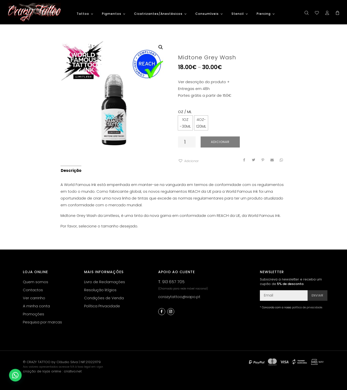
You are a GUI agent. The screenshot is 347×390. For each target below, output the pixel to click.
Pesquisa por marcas (42, 322)
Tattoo (83, 14)
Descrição (71, 170)
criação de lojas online (42, 371)
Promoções (33, 314)
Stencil (238, 14)
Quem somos (35, 281)
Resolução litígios (100, 289)
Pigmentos (111, 14)
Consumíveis (207, 14)
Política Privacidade (102, 306)
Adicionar (220, 142)
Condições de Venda (104, 298)
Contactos (33, 289)
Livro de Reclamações (104, 281)
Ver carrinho (34, 298)
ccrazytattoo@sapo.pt (179, 296)
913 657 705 (173, 282)
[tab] (70, 170)
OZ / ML (185, 111)
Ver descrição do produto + (203, 81)
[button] (188, 161)
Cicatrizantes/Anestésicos (158, 14)
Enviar (317, 295)
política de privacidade (307, 307)
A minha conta (36, 306)
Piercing (264, 14)
